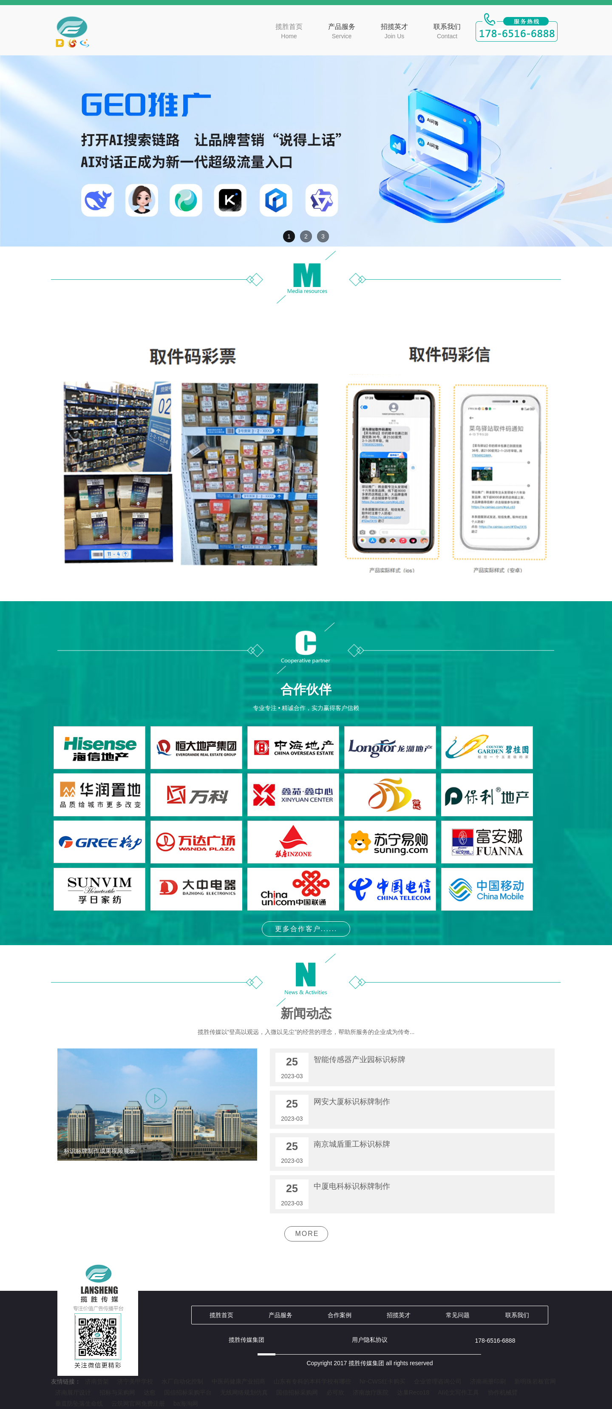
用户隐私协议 (370, 1339)
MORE (307, 1233)
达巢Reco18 (413, 1392)
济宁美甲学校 (135, 1381)
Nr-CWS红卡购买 (382, 1381)
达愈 (150, 1392)
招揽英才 (394, 32)
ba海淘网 (185, 1403)
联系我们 (447, 32)
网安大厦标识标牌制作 (352, 1101)
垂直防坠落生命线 (79, 1403)
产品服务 (341, 32)
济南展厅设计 (73, 1392)
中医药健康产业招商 (238, 1381)
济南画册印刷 (488, 1381)
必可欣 (335, 1392)
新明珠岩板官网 (535, 1381)
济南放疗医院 (370, 1392)
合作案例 (339, 1315)
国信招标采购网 (297, 1392)
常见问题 (458, 1315)
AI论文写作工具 (458, 1392)
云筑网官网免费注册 (138, 1403)
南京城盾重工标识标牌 (352, 1144)
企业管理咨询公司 (438, 1381)
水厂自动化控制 (182, 1381)
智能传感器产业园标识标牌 (359, 1059)
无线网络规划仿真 (244, 1392)
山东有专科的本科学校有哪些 (312, 1381)
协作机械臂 (503, 1392)
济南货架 (97, 1381)
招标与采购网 (117, 1392)
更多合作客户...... (306, 928)
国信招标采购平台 (188, 1392)
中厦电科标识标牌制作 (352, 1186)
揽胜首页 (289, 32)
